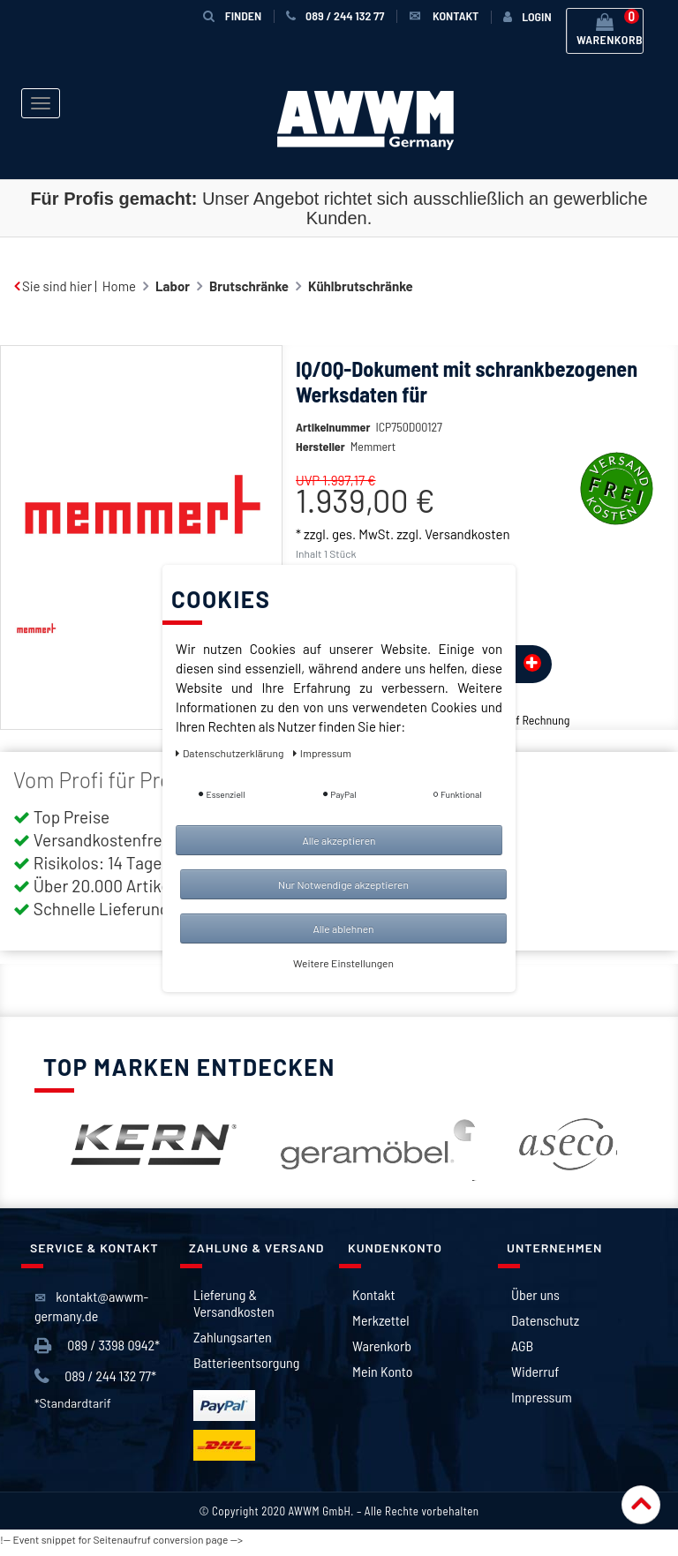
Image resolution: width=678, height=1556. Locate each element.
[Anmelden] (527, 16)
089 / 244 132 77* (95, 1383)
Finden (232, 15)
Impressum (541, 1403)
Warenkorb (381, 1352)
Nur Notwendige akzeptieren (343, 884)
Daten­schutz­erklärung (231, 753)
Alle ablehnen (343, 928)
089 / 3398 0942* (97, 1352)
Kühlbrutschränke (360, 286)
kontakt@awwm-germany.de (91, 1313)
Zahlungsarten (232, 1343)
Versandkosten (467, 560)
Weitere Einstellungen (343, 963)
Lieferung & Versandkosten (234, 1310)
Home (119, 286)
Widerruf (535, 1378)
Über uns (535, 1301)
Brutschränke (249, 286)
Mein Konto (382, 1378)
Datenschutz (545, 1327)
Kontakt (373, 1301)
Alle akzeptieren (338, 840)
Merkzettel (381, 1327)
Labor (172, 286)
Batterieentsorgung (246, 1369)
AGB (522, 1352)
